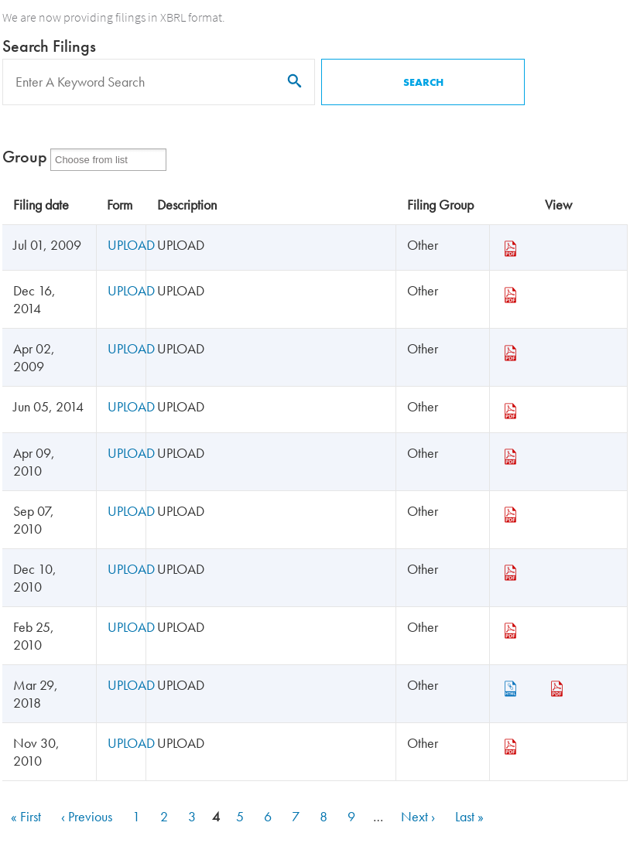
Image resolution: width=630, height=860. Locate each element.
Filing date (41, 204)
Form (119, 204)
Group (24, 156)
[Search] (158, 82)
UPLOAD (131, 245)
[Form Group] (101, 159)
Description (187, 204)
